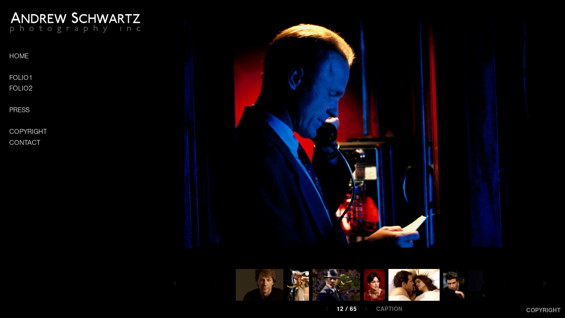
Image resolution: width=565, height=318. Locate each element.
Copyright (543, 310)
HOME (19, 56)
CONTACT (24, 143)
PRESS (19, 110)
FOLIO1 (21, 78)
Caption (389, 309)
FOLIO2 (21, 88)
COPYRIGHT (28, 132)
